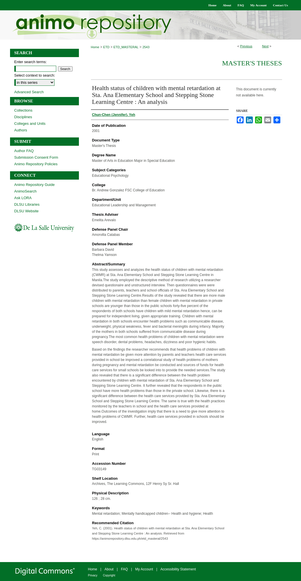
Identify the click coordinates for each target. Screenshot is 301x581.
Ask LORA (23, 198)
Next (265, 46)
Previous (246, 46)
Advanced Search (29, 92)
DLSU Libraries (27, 204)
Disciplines (23, 117)
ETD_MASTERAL (125, 47)
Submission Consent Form (36, 157)
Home (95, 47)
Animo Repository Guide (34, 184)
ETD (106, 47)
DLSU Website (26, 211)
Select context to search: (34, 75)
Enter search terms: (30, 62)
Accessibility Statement (178, 569)
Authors (20, 130)
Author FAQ (24, 151)
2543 (145, 47)
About (108, 569)
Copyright (109, 575)
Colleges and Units (30, 123)
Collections (23, 110)
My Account (144, 569)
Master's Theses (252, 63)
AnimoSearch (25, 191)
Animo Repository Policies (36, 164)
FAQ (124, 569)
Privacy (93, 575)
